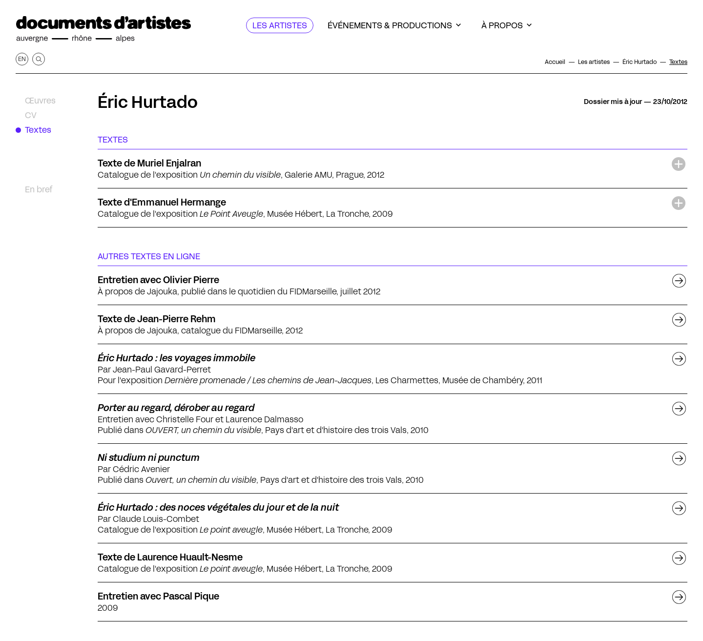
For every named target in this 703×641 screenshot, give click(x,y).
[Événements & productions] (394, 25)
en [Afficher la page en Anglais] (22, 59)
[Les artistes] (279, 25)
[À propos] (506, 25)
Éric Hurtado (148, 102)
